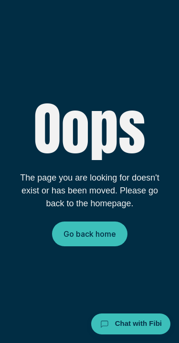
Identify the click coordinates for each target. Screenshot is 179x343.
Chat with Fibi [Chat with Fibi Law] (131, 324)
